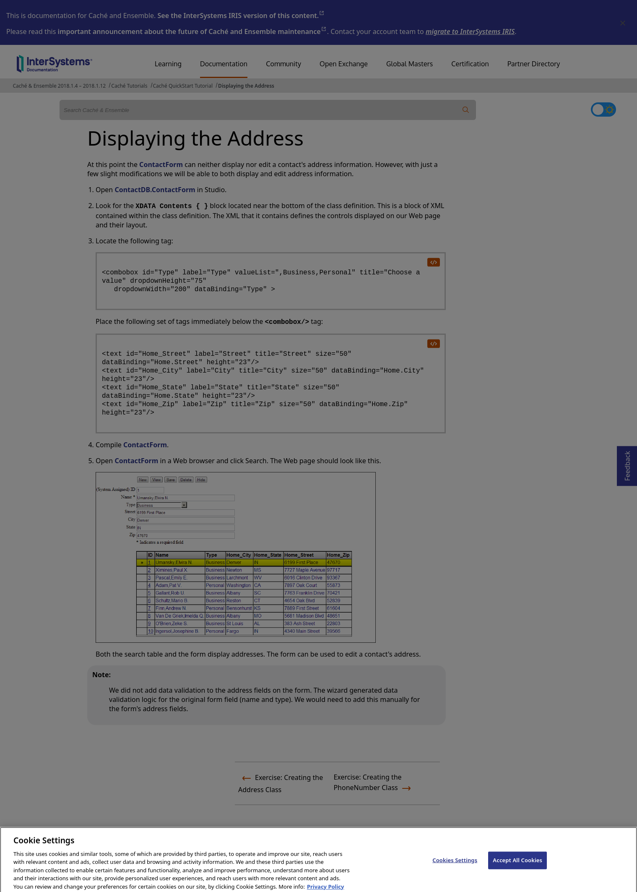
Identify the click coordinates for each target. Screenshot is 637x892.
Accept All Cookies (517, 866)
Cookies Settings (454, 866)
